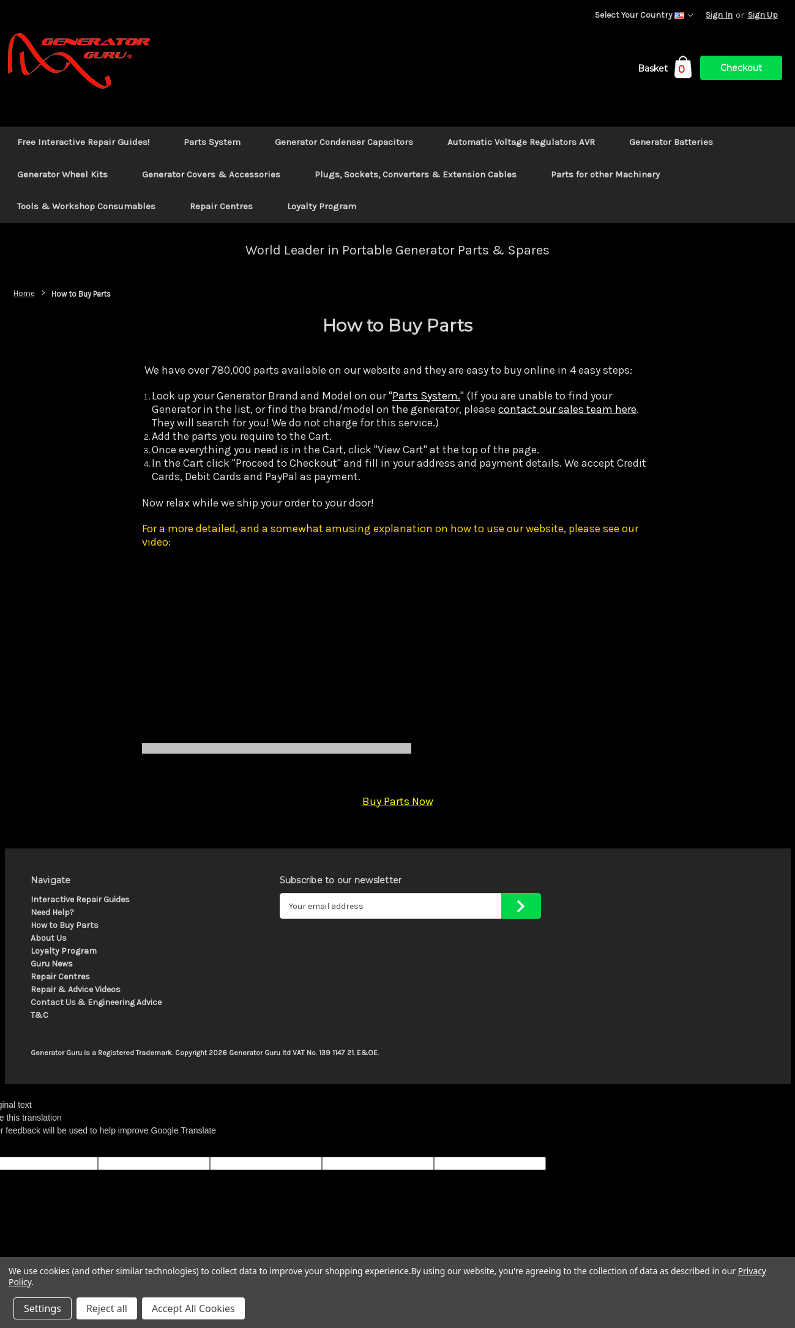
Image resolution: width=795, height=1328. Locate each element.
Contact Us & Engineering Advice (96, 1002)
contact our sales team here (567, 409)
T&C (39, 1015)
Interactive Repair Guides (80, 899)
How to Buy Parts (65, 925)
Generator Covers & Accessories (211, 174)
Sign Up (763, 15)
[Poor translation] (41, 1147)
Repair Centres (221, 206)
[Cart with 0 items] (665, 71)
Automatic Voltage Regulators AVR (521, 141)
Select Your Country (644, 15)
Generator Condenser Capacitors (344, 141)
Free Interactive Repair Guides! (83, 141)
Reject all (106, 1308)
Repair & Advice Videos (76, 989)
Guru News (52, 964)
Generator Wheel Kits (62, 174)
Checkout (741, 67)
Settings (42, 1308)
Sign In (719, 15)
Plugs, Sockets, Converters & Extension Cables (416, 174)
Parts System (212, 141)
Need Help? (52, 912)
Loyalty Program (321, 206)
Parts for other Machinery (605, 174)
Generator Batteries (671, 141)
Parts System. (426, 395)
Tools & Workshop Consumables (86, 206)
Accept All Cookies (193, 1308)
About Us (49, 938)
